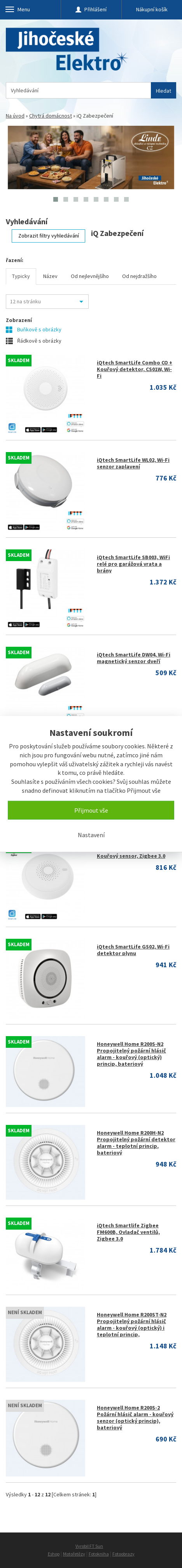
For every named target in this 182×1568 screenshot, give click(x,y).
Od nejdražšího (139, 276)
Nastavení (91, 835)
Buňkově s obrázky (33, 329)
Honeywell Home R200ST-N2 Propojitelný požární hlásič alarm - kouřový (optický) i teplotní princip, (131, 1324)
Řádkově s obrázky (33, 340)
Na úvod (15, 115)
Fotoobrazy (123, 1554)
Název (50, 276)
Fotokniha (99, 1554)
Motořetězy (74, 1554)
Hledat (163, 90)
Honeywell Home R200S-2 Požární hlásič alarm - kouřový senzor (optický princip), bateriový (135, 1417)
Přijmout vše (91, 810)
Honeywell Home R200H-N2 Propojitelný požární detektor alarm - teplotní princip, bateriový (136, 1142)
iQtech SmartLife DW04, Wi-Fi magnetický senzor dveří (133, 658)
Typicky (21, 276)
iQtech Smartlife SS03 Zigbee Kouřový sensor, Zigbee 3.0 (134, 852)
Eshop (54, 1554)
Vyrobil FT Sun (89, 1546)
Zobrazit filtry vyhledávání (48, 235)
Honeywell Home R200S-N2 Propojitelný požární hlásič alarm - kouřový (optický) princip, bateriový (131, 1053)
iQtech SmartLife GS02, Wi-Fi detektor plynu (133, 950)
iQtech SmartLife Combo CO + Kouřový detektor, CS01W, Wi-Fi (134, 369)
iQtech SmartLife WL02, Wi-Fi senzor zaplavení (133, 463)
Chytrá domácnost (50, 115)
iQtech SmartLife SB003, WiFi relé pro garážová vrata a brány (133, 564)
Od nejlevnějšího (90, 276)
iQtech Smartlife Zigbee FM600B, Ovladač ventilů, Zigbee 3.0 (128, 1232)
